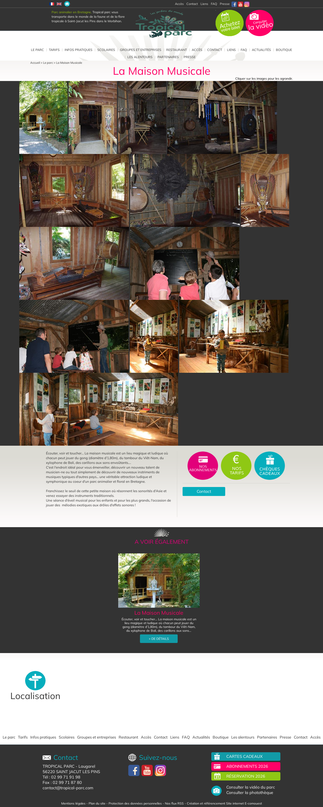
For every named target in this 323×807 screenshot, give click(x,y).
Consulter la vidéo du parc (250, 787)
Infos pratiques (78, 50)
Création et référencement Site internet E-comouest (224, 803)
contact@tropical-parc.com (68, 787)
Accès (197, 50)
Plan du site (97, 803)
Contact (214, 50)
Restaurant (176, 50)
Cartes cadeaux (244, 756)
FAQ (214, 4)
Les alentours (140, 57)
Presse (225, 4)
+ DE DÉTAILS (159, 639)
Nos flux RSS (174, 803)
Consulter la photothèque (249, 793)
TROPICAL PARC (58, 766)
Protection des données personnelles (135, 803)
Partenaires (168, 57)
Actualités (261, 50)
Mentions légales (73, 803)
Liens (204, 4)
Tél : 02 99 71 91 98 (61, 777)
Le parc (37, 50)
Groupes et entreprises (140, 50)
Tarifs (54, 50)
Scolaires (106, 50)
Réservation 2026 (245, 776)
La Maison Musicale (69, 62)
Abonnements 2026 (247, 766)
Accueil (35, 62)
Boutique (284, 50)
